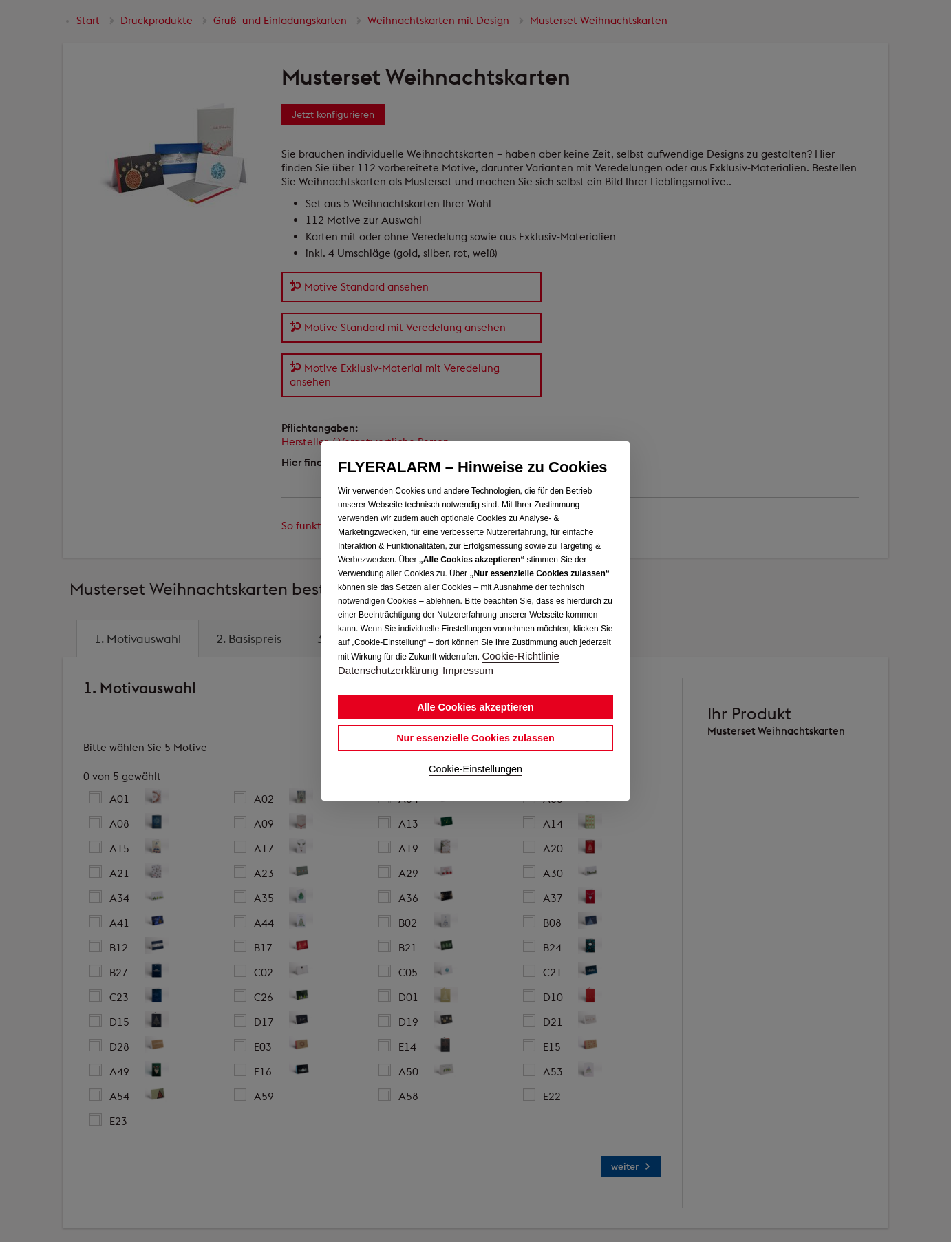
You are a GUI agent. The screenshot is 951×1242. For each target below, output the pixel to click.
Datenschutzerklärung (388, 670)
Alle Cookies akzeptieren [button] (475, 707)
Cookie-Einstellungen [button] (475, 769)
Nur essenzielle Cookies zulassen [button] (475, 738)
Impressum (467, 670)
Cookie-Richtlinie (520, 656)
